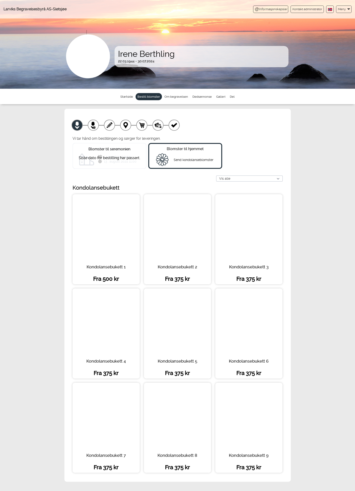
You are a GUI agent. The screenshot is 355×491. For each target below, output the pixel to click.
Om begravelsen (176, 96)
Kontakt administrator (307, 9)
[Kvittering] (174, 125)
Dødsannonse (202, 96)
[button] (344, 9)
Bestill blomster (148, 96)
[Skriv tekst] (109, 125)
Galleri (220, 96)
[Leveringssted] (125, 125)
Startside (126, 96)
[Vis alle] (249, 179)
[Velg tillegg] (93, 125)
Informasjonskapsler (271, 9)
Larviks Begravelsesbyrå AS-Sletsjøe (35, 9)
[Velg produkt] (77, 125)
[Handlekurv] (141, 125)
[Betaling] (158, 125)
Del (232, 96)
